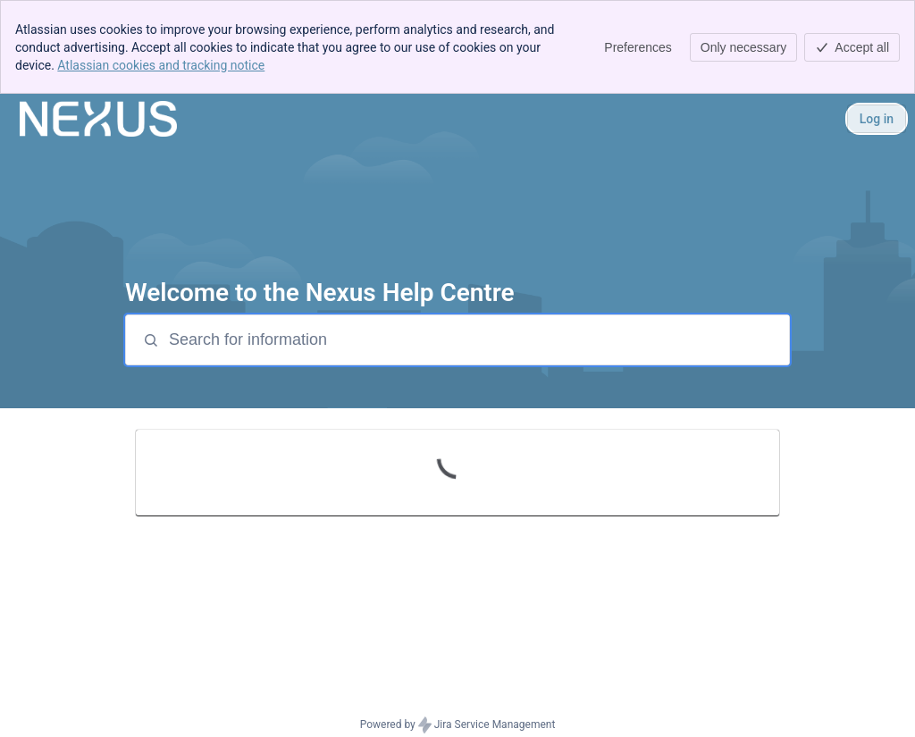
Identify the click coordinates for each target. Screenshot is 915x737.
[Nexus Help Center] (98, 119)
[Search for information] (477, 339)
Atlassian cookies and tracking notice (160, 65)
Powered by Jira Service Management (458, 725)
